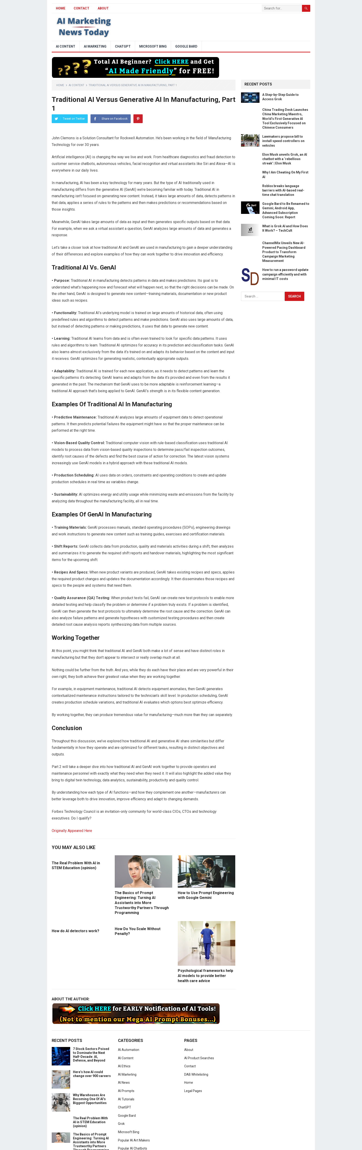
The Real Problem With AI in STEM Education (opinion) (90, 1122)
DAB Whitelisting (196, 1074)
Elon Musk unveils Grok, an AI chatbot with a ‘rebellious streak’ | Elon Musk (284, 159)
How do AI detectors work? (75, 931)
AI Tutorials (126, 1099)
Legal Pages (193, 1091)
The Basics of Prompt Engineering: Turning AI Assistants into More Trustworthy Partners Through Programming (142, 903)
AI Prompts (126, 1091)
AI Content (65, 46)
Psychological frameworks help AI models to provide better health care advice (205, 975)
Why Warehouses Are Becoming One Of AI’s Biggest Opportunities (90, 1099)
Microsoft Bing (153, 46)
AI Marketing (95, 46)
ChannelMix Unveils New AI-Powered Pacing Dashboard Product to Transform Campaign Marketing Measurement (283, 252)
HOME (60, 8)
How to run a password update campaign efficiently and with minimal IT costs (285, 274)
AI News (124, 1082)
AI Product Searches (199, 1058)
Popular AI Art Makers (134, 1140)
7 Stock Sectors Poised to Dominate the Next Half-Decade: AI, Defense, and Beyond (91, 1054)
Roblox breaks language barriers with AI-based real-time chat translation (283, 190)
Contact (81, 8)
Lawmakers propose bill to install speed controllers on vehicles (283, 141)
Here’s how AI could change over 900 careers (92, 1074)
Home (60, 85)
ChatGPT (123, 46)
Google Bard (186, 46)
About (103, 8)
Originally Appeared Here (72, 830)
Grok (121, 1124)
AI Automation (128, 1050)
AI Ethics (124, 1066)
